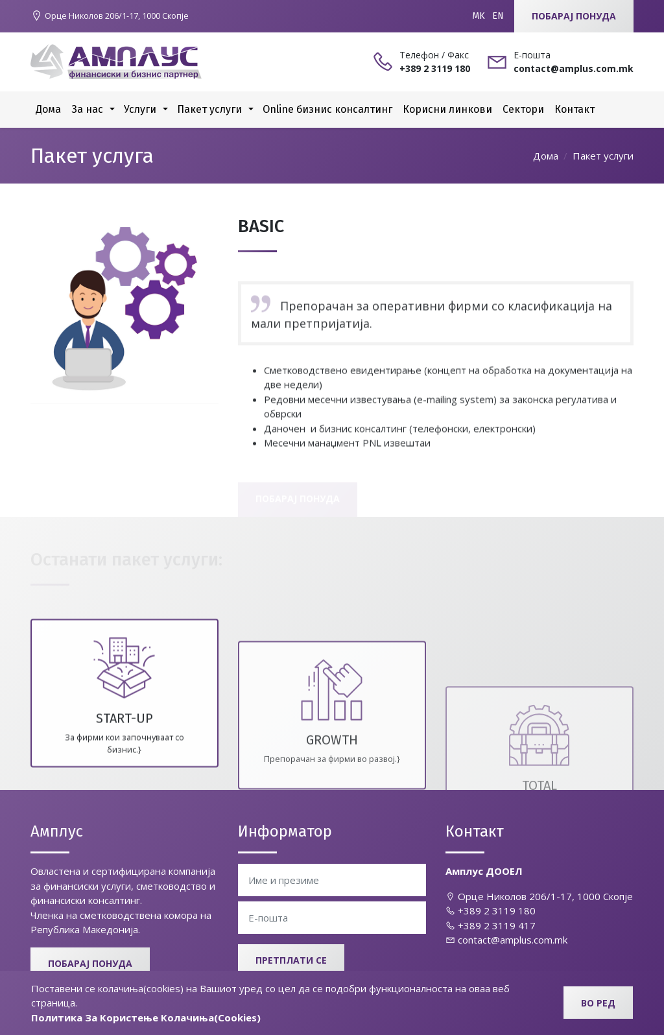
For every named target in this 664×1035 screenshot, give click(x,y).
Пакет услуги (209, 109)
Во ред (598, 1003)
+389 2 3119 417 (490, 925)
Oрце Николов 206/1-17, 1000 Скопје (539, 896)
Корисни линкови (447, 109)
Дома (48, 109)
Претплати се (291, 960)
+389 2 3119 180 (490, 910)
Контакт (574, 109)
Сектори (523, 109)
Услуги (140, 109)
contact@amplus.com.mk (506, 939)
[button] (112, 109)
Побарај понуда (574, 16)
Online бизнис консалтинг (327, 109)
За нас (87, 109)
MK (478, 15)
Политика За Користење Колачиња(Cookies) (146, 1017)
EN (498, 15)
